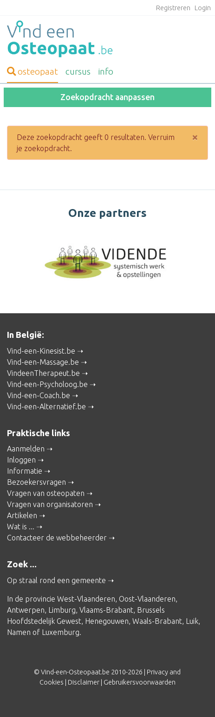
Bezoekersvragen (36, 482)
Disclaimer (83, 682)
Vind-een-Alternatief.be (46, 406)
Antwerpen (26, 610)
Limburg (62, 610)
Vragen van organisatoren (50, 504)
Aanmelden (26, 448)
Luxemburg (60, 632)
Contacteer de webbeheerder (57, 537)
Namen (19, 632)
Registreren (173, 8)
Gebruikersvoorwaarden (140, 682)
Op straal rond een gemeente (56, 580)
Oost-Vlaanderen (147, 599)
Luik (192, 621)
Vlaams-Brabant (106, 610)
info (105, 71)
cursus (78, 71)
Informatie (24, 471)
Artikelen (22, 515)
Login (203, 8)
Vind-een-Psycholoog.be (47, 384)
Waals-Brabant (157, 621)
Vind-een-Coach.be (38, 395)
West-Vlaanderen (86, 599)
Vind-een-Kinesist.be (41, 351)
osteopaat (32, 71)
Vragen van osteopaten (46, 493)
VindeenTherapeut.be (43, 373)
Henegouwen (107, 621)
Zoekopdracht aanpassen (107, 97)
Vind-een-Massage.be (43, 362)
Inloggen (21, 460)
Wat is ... (20, 526)
